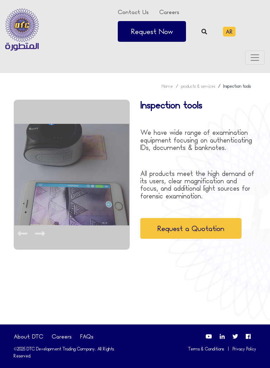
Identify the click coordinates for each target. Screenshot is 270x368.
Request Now (152, 31)
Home (167, 86)
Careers (169, 11)
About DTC (28, 336)
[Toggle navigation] (255, 58)
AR (229, 31)
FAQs (87, 336)
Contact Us (133, 11)
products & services (198, 86)
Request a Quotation (191, 228)
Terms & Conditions (206, 348)
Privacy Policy (244, 348)
